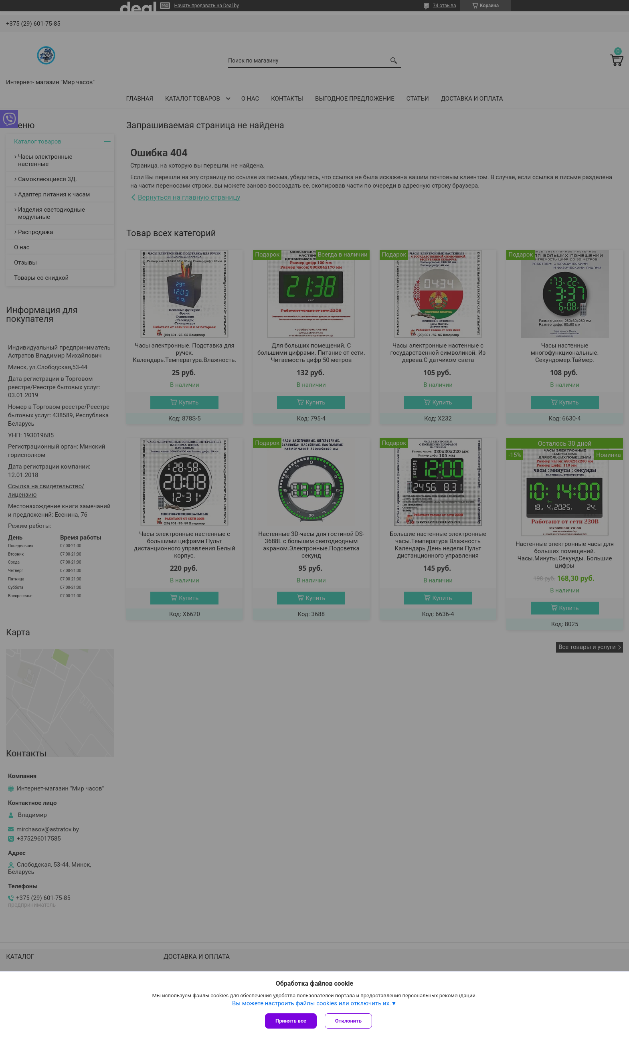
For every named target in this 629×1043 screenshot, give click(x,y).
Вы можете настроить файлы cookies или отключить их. (311, 1003)
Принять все (290, 1021)
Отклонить (348, 1021)
